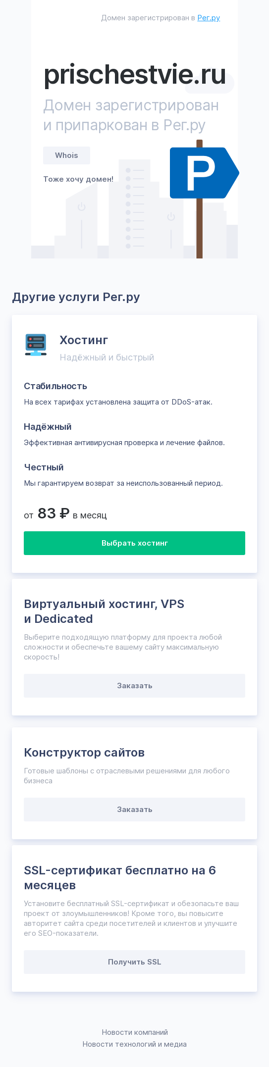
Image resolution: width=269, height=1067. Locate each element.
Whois (66, 155)
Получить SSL (134, 961)
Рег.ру (208, 17)
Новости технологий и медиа (134, 1044)
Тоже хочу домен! (78, 179)
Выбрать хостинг (135, 543)
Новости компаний (135, 1032)
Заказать (135, 685)
